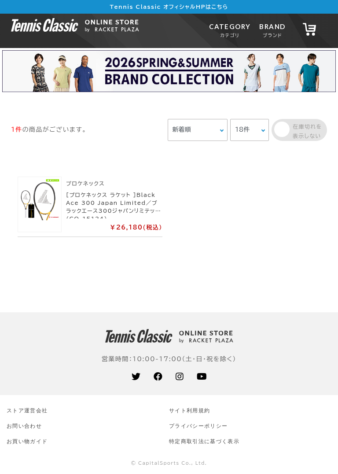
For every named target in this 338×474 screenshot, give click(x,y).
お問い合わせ (24, 425)
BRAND (272, 30)
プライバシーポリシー (198, 425)
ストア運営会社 (27, 410)
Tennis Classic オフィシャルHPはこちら (169, 6)
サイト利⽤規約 (189, 410)
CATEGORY (229, 30)
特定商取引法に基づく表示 (204, 441)
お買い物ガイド (27, 441)
